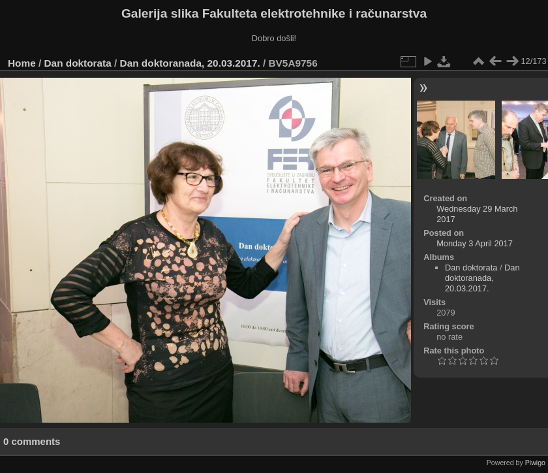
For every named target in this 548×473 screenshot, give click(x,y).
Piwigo (535, 462)
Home (22, 63)
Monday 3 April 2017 (474, 243)
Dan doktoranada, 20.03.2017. (190, 63)
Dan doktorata (78, 63)
